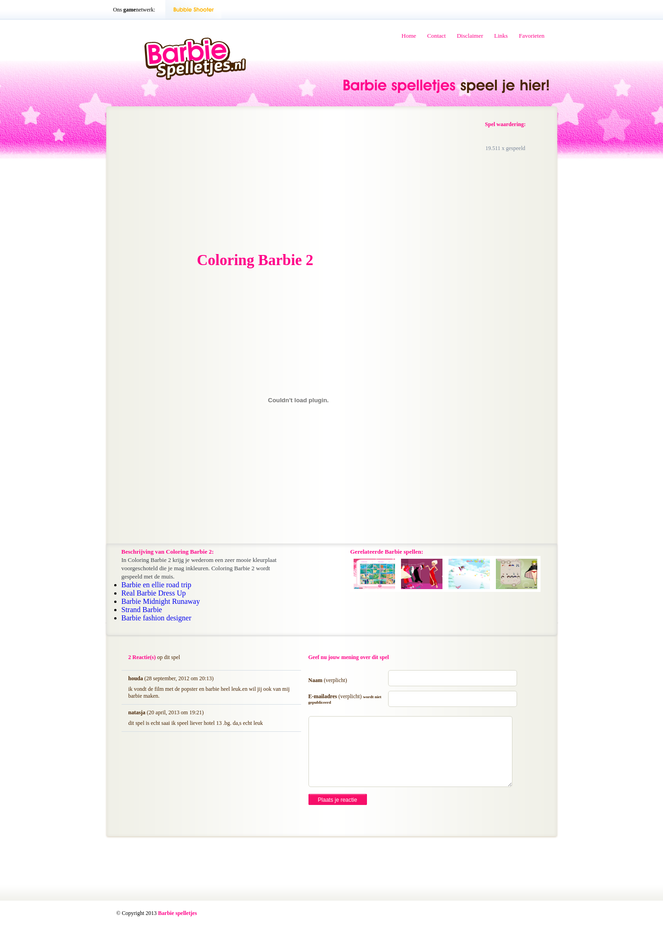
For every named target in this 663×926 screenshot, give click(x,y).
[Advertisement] (191, 180)
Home (408, 35)
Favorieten (532, 35)
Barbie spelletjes (177, 913)
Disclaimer (470, 35)
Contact (436, 35)
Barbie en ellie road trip (157, 585)
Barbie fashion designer (157, 618)
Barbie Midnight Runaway (161, 601)
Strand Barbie (142, 609)
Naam (327, 680)
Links (501, 35)
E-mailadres (345, 699)
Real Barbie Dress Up (154, 593)
